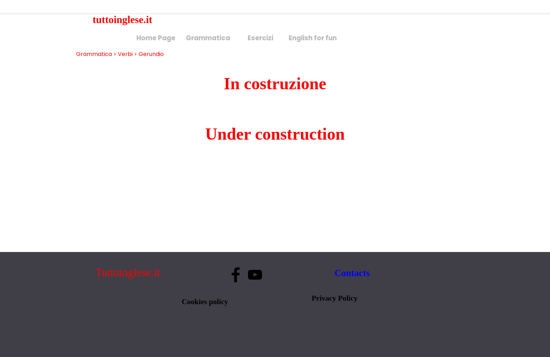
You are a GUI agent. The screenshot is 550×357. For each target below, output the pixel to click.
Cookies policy (205, 302)
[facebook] (235, 275)
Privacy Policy (335, 298)
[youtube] (255, 275)
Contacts (352, 273)
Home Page (155, 38)
